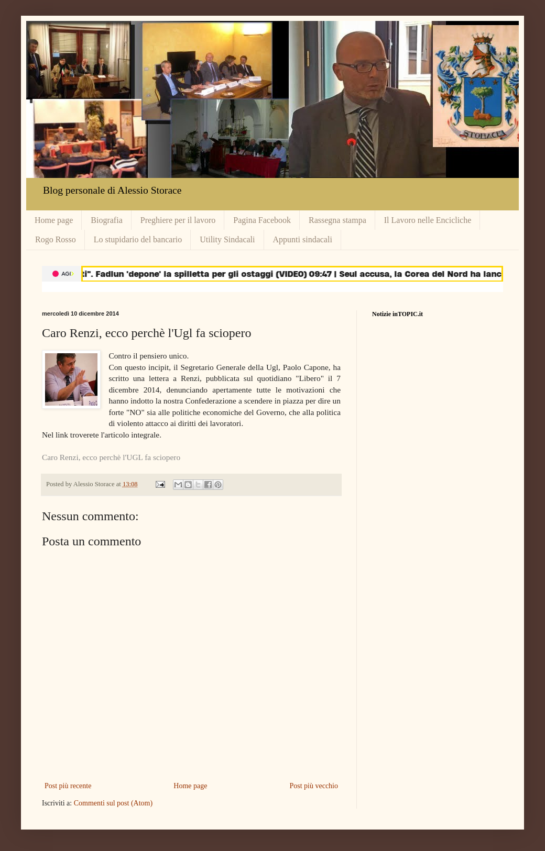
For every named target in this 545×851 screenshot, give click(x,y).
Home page (54, 220)
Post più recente (68, 786)
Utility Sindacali (227, 239)
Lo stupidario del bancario (138, 239)
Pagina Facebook (262, 220)
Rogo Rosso (55, 239)
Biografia (106, 220)
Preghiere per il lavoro (178, 220)
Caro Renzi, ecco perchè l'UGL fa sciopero (111, 457)
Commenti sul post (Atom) (113, 803)
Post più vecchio (313, 786)
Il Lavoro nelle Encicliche (428, 220)
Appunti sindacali (302, 239)
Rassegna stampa (337, 220)
